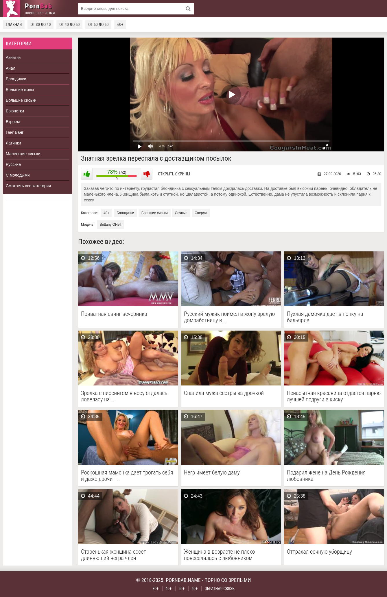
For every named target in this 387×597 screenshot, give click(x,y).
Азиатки (13, 57)
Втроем (13, 121)
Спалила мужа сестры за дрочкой (224, 393)
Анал (10, 68)
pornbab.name (183, 580)
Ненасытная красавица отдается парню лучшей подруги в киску (334, 396)
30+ (155, 588)
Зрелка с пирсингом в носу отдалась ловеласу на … (124, 396)
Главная (14, 24)
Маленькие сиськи (23, 153)
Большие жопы (20, 89)
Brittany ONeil (110, 225)
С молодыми (18, 175)
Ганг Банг (14, 132)
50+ (181, 588)
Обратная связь (219, 588)
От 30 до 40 (40, 24)
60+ (120, 24)
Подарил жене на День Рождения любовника (326, 475)
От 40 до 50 (69, 24)
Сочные (181, 213)
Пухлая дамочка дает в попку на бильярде (325, 317)
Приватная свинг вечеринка (114, 314)
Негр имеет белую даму (212, 472)
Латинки (13, 143)
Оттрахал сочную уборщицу (319, 551)
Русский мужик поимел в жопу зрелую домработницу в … (229, 317)
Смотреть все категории (28, 185)
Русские (13, 164)
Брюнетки (15, 111)
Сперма (201, 213)
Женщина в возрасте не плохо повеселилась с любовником (219, 554)
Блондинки (16, 79)
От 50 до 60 (98, 24)
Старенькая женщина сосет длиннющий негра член (113, 554)
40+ (106, 213)
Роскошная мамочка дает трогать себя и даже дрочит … (127, 475)
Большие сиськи (21, 100)
